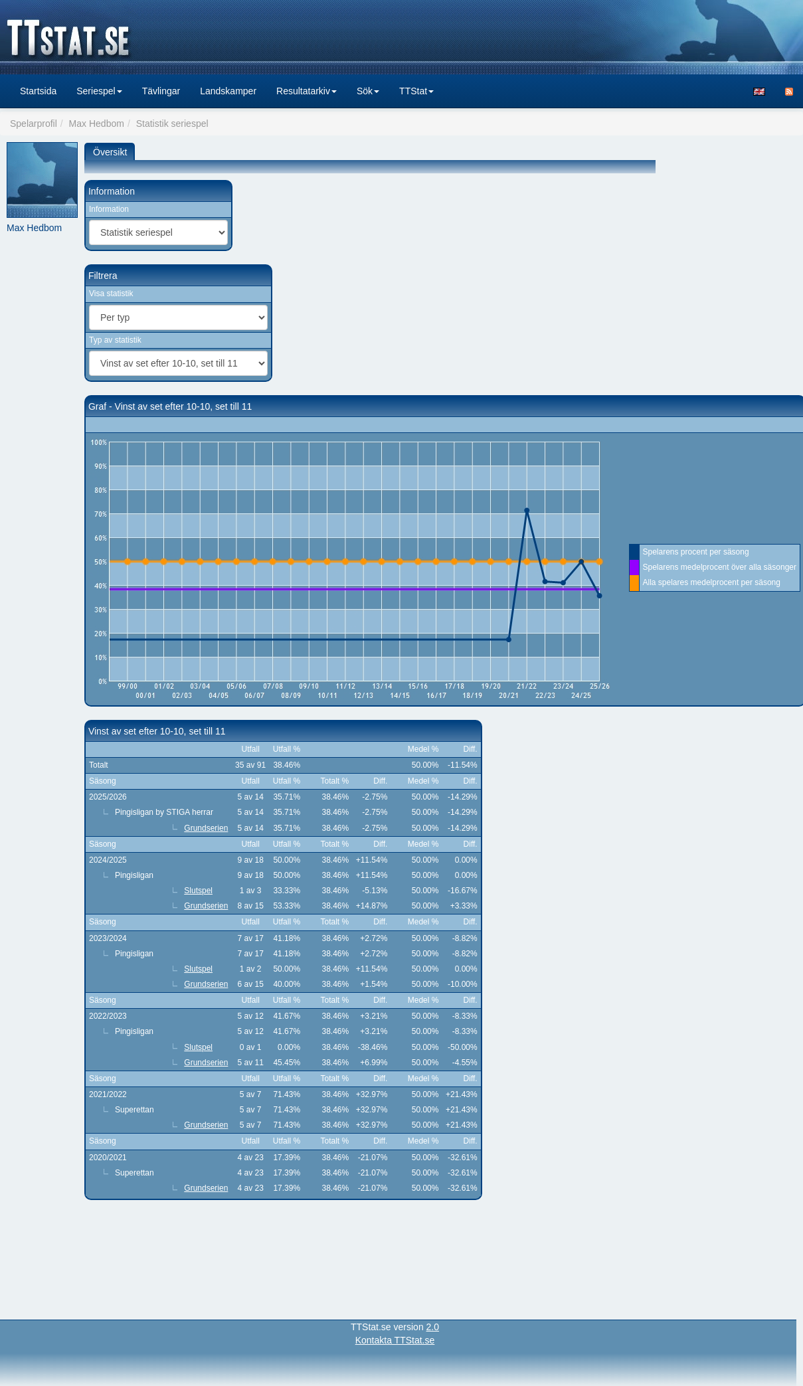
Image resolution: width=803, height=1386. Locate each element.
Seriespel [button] (99, 91)
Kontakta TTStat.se (395, 1340)
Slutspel (198, 890)
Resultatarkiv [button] (306, 91)
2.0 (432, 1327)
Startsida (38, 91)
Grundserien (206, 828)
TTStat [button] (416, 91)
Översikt (110, 152)
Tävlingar (161, 91)
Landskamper (228, 91)
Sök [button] (368, 91)
